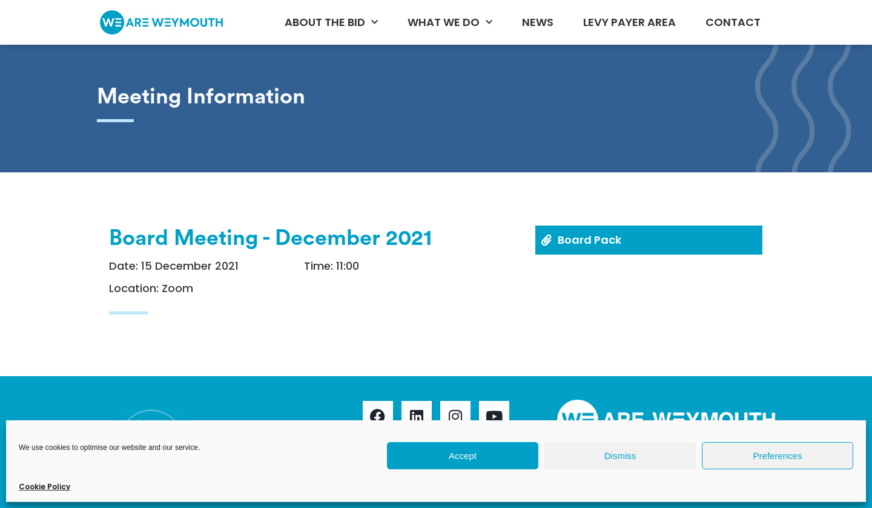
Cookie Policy (44, 486)
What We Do (450, 23)
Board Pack (589, 239)
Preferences (777, 456)
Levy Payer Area (629, 22)
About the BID (331, 23)
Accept (463, 456)
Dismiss (620, 456)
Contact (733, 22)
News (537, 22)
